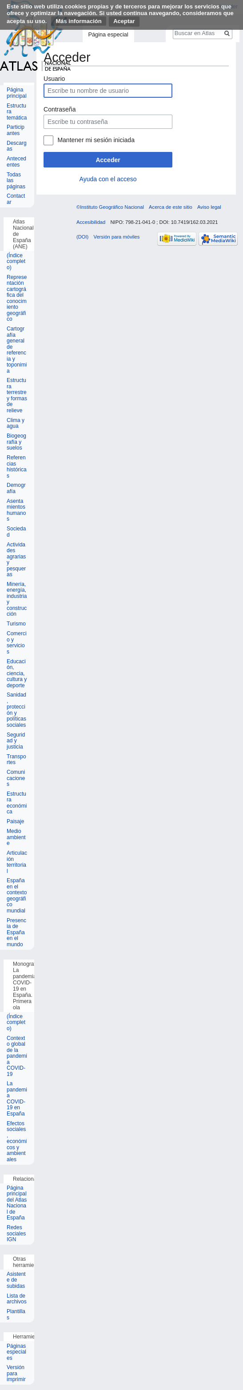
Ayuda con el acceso (108, 179)
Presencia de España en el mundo (16, 933)
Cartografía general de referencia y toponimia (17, 350)
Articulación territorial (17, 862)
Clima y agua (15, 424)
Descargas (17, 146)
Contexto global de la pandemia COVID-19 (17, 1056)
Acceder (108, 159)
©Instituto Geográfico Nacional (110, 207)
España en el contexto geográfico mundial (17, 896)
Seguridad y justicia (16, 741)
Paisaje (15, 821)
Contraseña (60, 109)
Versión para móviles (117, 236)
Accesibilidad (90, 222)
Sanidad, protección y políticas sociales (16, 710)
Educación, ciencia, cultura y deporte (17, 674)
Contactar (16, 199)
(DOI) (82, 236)
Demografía (16, 488)
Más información (78, 21)
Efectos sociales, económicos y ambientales (17, 1142)
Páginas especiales (16, 1352)
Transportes (16, 760)
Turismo (16, 624)
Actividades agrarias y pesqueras (16, 560)
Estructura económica (17, 803)
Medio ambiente (16, 837)
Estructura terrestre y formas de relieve (17, 396)
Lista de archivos (17, 1299)
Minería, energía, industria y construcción (17, 599)
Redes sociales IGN (16, 1234)
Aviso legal (209, 207)
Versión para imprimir (16, 1373)
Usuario (54, 78)
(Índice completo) (16, 262)
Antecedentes (16, 162)
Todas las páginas (16, 181)
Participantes (15, 130)
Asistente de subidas (16, 1280)
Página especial (108, 34)
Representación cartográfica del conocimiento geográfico (17, 299)
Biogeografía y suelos (16, 442)
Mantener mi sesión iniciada (96, 139)
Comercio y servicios (17, 643)
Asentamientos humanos (16, 510)
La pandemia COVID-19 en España (17, 1099)
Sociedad (16, 532)
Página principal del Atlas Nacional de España (17, 1203)
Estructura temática (17, 112)
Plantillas (16, 1315)
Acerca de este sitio (170, 207)
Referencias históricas (17, 467)
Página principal (17, 93)
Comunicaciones (16, 778)
